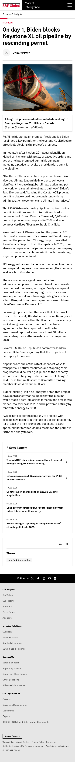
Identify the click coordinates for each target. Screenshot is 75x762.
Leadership (8, 710)
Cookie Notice (22, 742)
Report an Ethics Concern (15, 674)
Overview (7, 631)
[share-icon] (66, 544)
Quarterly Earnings (12, 643)
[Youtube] (49, 578)
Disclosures (51, 742)
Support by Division (12, 668)
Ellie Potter (23, 52)
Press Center (9, 612)
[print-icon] (60, 544)
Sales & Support (11, 662)
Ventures (7, 606)
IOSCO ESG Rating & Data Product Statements (26, 722)
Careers (6, 699)
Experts (6, 716)
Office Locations (11, 679)
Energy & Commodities (19, 560)
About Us (7, 618)
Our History (8, 600)
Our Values (8, 595)
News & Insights (12, 14)
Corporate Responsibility (15, 705)
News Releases (10, 637)
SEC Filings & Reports (14, 648)
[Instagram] (43, 578)
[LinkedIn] (55, 578)
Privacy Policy (37, 742)
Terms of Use (8, 742)
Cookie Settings (12, 736)
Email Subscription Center (57, 746)
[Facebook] (38, 578)
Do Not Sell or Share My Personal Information (23, 746)
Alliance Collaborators (14, 685)
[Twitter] (32, 578)
